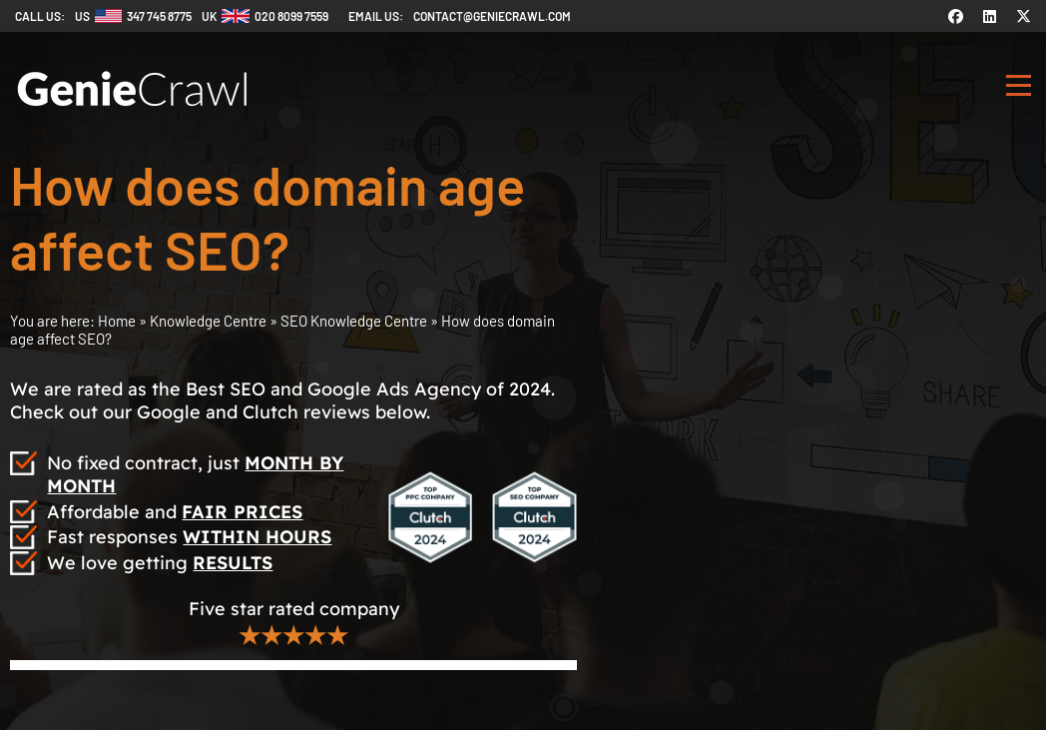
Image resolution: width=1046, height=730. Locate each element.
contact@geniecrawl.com (492, 16)
